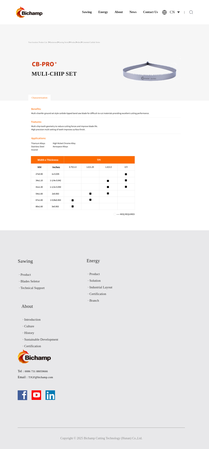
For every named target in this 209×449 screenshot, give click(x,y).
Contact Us (150, 12)
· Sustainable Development (40, 339)
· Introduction (32, 319)
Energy (103, 12)
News (133, 12)
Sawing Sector (64, 42)
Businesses (53, 42)
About (119, 12)
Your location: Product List (37, 42)
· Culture (28, 326)
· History (28, 333)
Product (73, 42)
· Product (25, 274)
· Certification (97, 294)
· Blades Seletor (29, 281)
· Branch (93, 300)
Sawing (87, 12)
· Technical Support (32, 288)
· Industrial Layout (100, 287)
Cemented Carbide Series (91, 42)
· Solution (94, 280)
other (79, 42)
